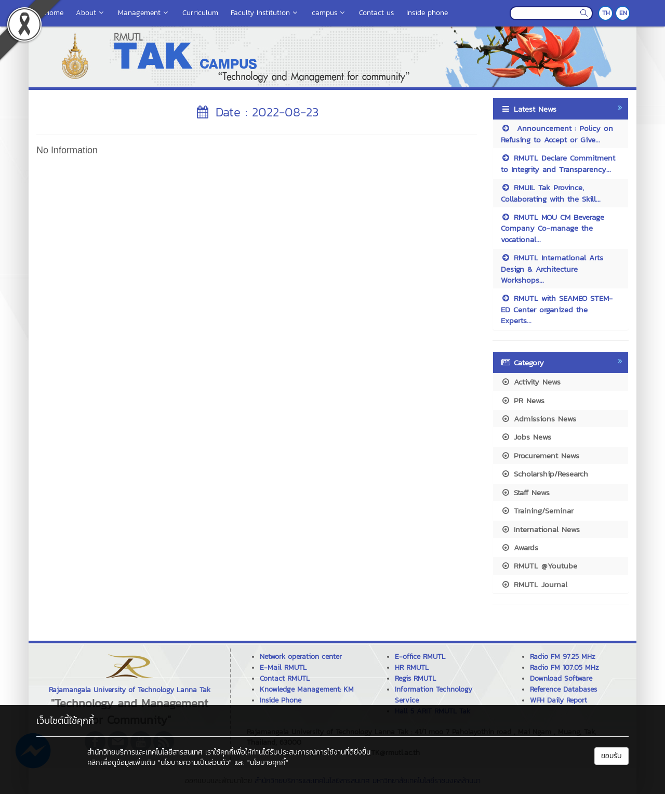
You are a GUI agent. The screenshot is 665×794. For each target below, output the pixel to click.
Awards (519, 547)
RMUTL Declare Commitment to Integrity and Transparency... (558, 163)
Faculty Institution (265, 12)
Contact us (376, 12)
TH (606, 13)
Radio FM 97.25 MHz (562, 656)
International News (540, 529)
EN (623, 13)
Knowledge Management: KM (307, 689)
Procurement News (540, 455)
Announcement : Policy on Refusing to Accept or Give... (557, 133)
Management (144, 12)
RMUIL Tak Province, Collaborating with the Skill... (551, 192)
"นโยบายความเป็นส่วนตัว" (195, 762)
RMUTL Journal (534, 584)
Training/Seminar (537, 511)
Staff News (525, 492)
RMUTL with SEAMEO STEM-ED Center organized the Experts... (557, 309)
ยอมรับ (611, 755)
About (90, 12)
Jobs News (526, 437)
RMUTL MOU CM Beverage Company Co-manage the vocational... (552, 228)
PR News (522, 400)
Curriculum (200, 12)
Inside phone (427, 12)
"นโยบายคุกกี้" (267, 762)
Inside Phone (280, 700)
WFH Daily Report (558, 700)
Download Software (561, 678)
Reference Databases (563, 689)
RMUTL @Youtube (539, 566)
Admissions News (538, 419)
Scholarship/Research (544, 474)
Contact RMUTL (285, 678)
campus (329, 12)
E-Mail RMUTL (283, 667)
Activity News (531, 382)
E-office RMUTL (420, 656)
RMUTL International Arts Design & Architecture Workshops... (552, 269)
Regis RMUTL (415, 678)
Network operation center (301, 656)
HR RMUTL (412, 667)
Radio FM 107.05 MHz (564, 667)
